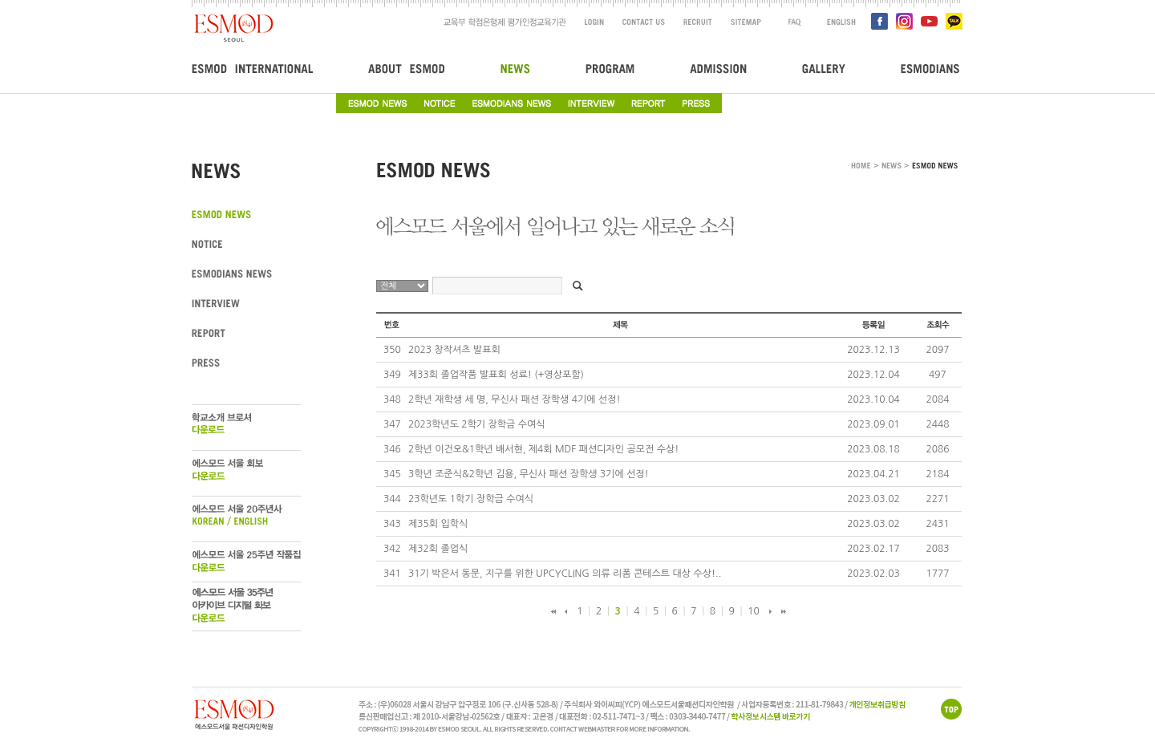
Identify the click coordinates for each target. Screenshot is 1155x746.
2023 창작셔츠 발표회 (454, 350)
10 (754, 611)
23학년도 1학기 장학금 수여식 (470, 499)
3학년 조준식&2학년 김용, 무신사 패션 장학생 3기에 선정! (528, 474)
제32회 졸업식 (438, 548)
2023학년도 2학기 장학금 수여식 (476, 424)
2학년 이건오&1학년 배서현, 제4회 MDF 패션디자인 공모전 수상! (543, 449)
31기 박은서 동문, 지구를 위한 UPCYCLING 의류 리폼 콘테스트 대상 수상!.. (564, 573)
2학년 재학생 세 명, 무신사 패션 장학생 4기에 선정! (514, 399)
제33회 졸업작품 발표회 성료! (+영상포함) (496, 374)
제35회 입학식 (438, 524)
